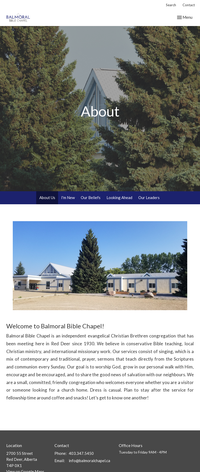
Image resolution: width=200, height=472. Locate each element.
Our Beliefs (91, 197)
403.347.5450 (81, 453)
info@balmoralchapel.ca (89, 460)
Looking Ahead (119, 197)
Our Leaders (149, 197)
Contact (189, 5)
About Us (47, 197)
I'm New (68, 197)
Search (171, 5)
